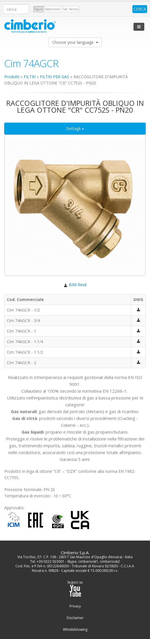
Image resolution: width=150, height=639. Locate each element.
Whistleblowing (75, 629)
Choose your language (75, 42)
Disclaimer (75, 618)
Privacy (75, 606)
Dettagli (75, 128)
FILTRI (30, 76)
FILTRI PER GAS (54, 76)
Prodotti (11, 76)
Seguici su (75, 588)
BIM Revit (75, 284)
